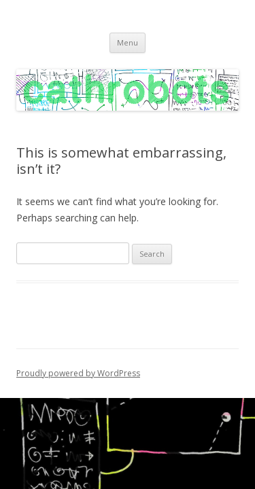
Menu (127, 42)
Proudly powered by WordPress (78, 373)
